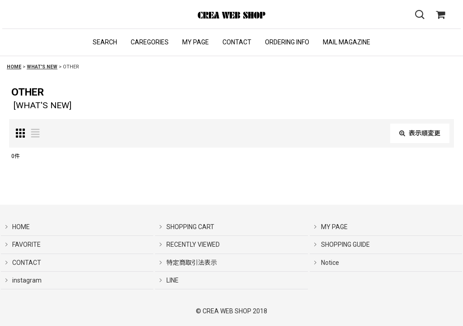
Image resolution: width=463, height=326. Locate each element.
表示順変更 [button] (419, 133)
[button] (105, 42)
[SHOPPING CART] (440, 15)
